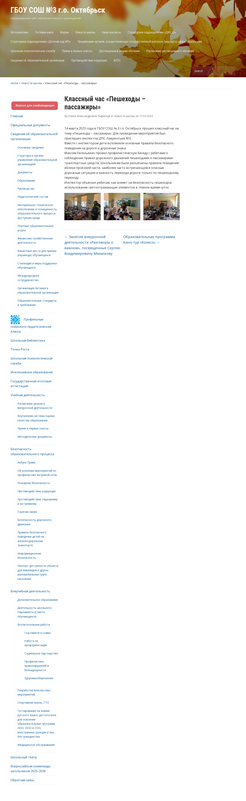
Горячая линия (27, 512)
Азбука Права (26, 462)
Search (231, 71)
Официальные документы (30, 125)
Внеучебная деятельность (30, 591)
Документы (24, 172)
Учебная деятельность (28, 395)
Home (14, 83)
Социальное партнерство (41, 653)
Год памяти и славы (37, 633)
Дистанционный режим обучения (119, 51)
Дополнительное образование (37, 600)
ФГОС (117, 60)
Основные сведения (30, 147)
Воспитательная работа (33, 624)
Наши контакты (111, 32)
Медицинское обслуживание (36, 745)
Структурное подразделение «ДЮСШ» (152, 32)
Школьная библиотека (28, 340)
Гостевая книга (44, 32)
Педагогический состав (32, 196)
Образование (26, 180)
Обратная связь (22, 780)
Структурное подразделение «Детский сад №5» (41, 41)
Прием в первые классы (77, 51)
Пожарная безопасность (33, 483)
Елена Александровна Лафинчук (89, 116)
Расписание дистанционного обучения (170, 51)
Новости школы (85, 32)
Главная (17, 116)
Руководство (26, 188)
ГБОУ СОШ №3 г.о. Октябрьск (58, 10)
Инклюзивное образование (32, 372)
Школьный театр (24, 757)
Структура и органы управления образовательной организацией (37, 160)
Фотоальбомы (19, 32)
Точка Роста (20, 349)
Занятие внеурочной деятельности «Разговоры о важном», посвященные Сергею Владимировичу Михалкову (92, 245)
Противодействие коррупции (89, 60)
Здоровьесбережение (38, 678)
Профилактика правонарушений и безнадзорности (36, 666)
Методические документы (34, 436)
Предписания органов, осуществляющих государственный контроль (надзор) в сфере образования (139, 41)
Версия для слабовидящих (35, 105)
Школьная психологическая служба (33, 51)
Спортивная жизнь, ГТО (33, 702)
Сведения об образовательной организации (37, 60)
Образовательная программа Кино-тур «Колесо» (149, 239)
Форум (64, 32)
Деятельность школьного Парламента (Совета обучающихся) (34, 612)
